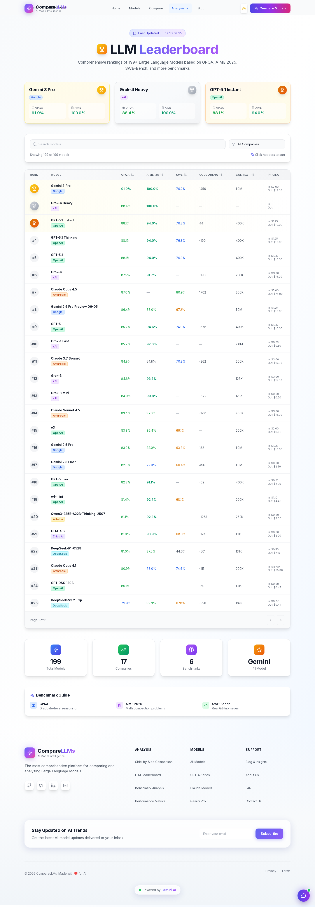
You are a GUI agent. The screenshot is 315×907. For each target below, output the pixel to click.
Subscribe (269, 836)
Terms (286, 873)
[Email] (66, 787)
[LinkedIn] (54, 787)
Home (116, 8)
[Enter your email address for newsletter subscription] (225, 836)
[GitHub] (29, 787)
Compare (156, 9)
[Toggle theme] (243, 8)
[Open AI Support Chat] (304, 896)
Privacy (271, 873)
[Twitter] (41, 787)
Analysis (180, 8)
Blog (201, 9)
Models (134, 9)
